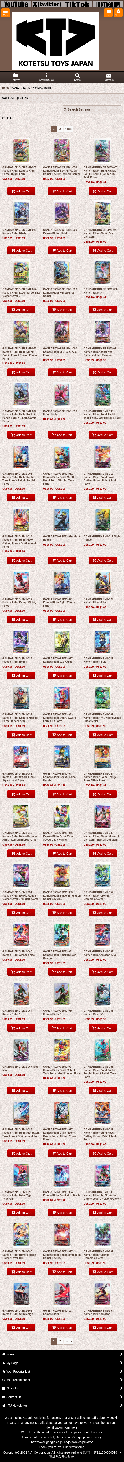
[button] (5, 12)
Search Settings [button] (77, 109)
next (69, 129)
